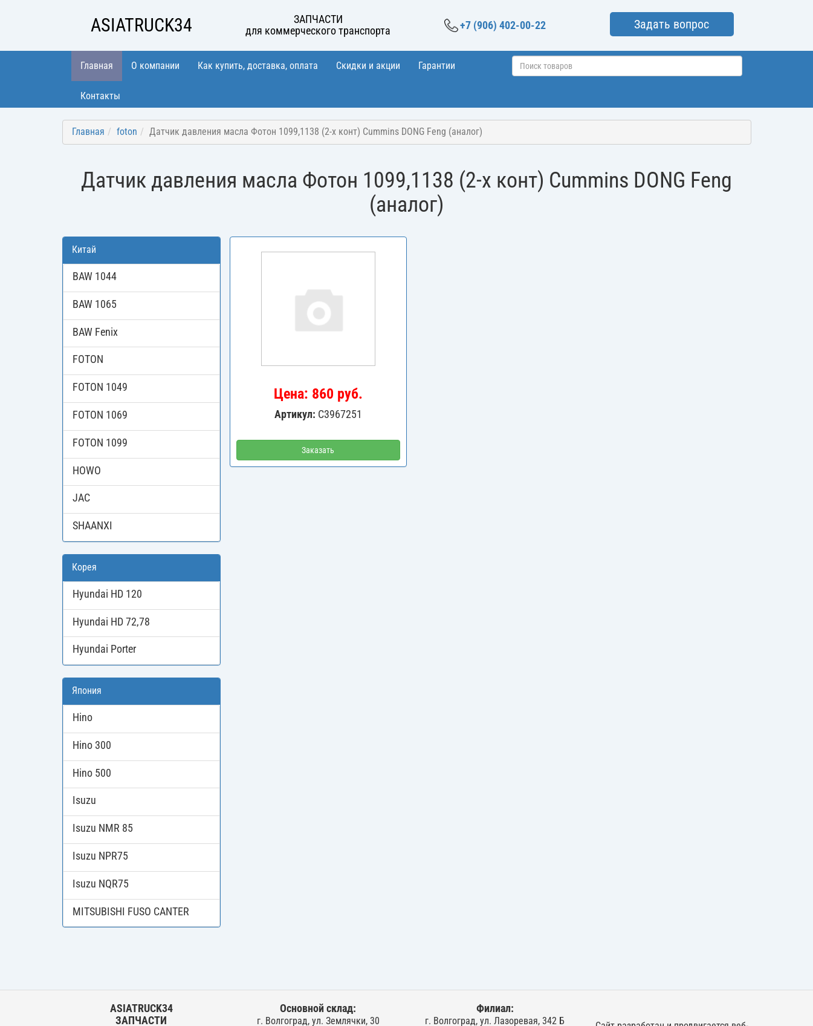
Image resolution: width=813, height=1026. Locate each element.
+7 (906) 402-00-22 (495, 25)
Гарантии (436, 65)
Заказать (318, 450)
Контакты (100, 96)
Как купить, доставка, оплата (258, 65)
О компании (155, 65)
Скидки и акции (368, 65)
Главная (96, 65)
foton (127, 131)
